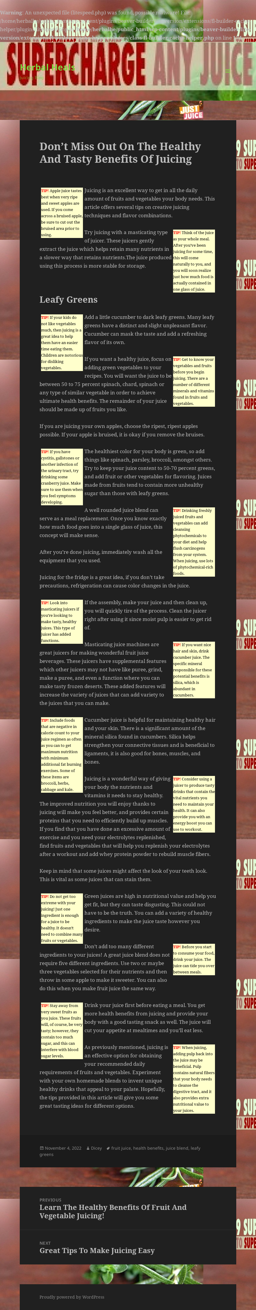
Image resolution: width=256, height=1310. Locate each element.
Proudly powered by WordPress (72, 1297)
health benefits (148, 1148)
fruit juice (121, 1148)
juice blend (177, 1148)
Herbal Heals (47, 67)
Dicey (96, 1148)
